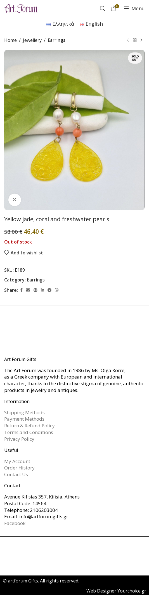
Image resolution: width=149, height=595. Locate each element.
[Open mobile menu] (134, 8)
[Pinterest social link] (35, 290)
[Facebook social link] (21, 290)
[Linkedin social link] (42, 290)
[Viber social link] (56, 290)
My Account (17, 461)
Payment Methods (24, 419)
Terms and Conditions (28, 432)
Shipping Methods (24, 412)
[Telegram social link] (49, 290)
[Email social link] (28, 290)
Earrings (56, 40)
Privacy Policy (19, 439)
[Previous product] (128, 40)
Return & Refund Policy (29, 425)
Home (10, 40)
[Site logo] (21, 8)
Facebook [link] (14, 523)
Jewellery (32, 40)
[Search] (102, 8)
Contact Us (16, 474)
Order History (19, 467)
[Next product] (141, 40)
